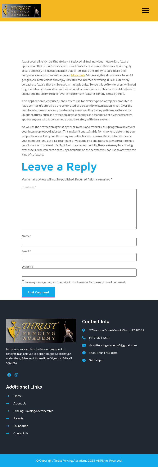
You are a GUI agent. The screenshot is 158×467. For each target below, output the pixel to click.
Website (27, 266)
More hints (78, 75)
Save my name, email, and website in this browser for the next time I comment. (75, 282)
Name (27, 235)
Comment (29, 187)
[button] (145, 10)
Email (26, 251)
